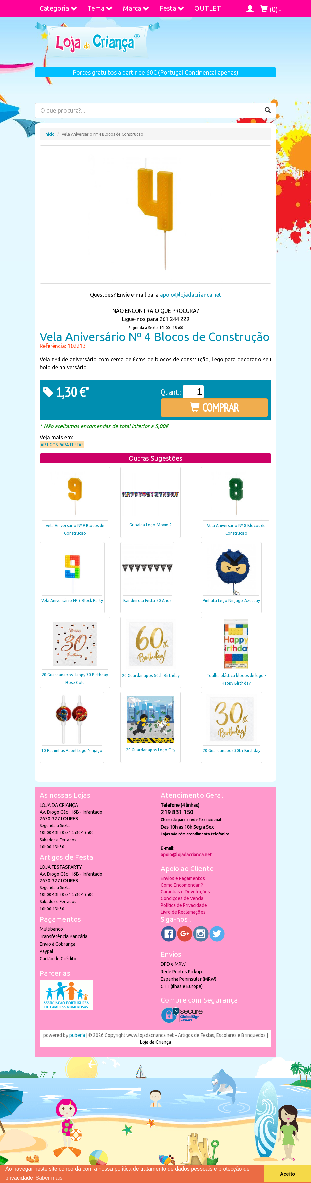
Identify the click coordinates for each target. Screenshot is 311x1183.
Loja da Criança (155, 1042)
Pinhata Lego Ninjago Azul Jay (231, 600)
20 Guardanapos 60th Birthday (151, 675)
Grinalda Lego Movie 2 (150, 525)
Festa (172, 8)
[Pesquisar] (267, 110)
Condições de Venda (182, 898)
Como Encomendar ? (182, 885)
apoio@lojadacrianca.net (190, 295)
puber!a (77, 1035)
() (270, 9)
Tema (100, 8)
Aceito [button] (287, 1174)
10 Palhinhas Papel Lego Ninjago (71, 750)
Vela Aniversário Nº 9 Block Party (72, 600)
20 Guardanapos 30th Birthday (231, 750)
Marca (136, 8)
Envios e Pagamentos (183, 878)
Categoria (58, 8)
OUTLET (207, 8)
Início (50, 134)
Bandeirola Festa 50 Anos (147, 600)
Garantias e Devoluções (185, 891)
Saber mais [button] (48, 1178)
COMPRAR (214, 407)
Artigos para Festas (62, 444)
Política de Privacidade (184, 905)
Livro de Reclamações (183, 912)
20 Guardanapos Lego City (150, 750)
